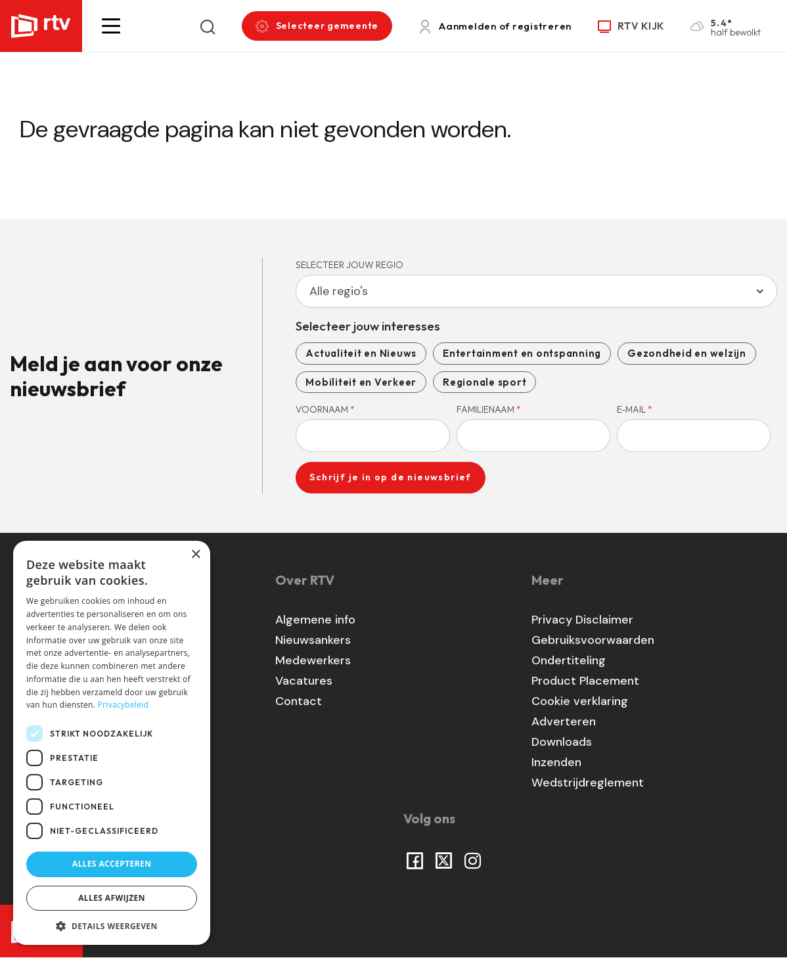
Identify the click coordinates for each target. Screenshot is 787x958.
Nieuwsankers (313, 640)
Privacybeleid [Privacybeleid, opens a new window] (123, 704)
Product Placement (585, 681)
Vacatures (303, 681)
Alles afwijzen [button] (111, 897)
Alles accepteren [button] (112, 863)
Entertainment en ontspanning (522, 353)
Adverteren (563, 721)
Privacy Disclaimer (582, 619)
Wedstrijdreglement (587, 782)
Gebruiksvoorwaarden (592, 640)
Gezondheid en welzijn (686, 353)
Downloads (561, 742)
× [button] (195, 555)
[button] (111, 26)
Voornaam (325, 409)
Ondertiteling (568, 660)
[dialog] (111, 743)
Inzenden (556, 762)
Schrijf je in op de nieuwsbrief (390, 477)
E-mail (634, 409)
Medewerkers (313, 660)
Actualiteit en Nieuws (360, 353)
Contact (298, 701)
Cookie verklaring (579, 701)
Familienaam (489, 409)
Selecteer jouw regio (349, 265)
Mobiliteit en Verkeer (360, 382)
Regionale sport (484, 382)
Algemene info (315, 619)
